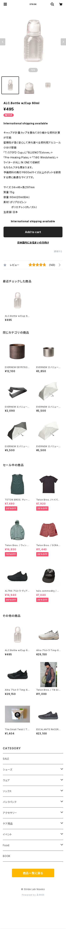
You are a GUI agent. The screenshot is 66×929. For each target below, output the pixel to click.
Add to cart (33, 232)
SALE (6, 758)
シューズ (7, 769)
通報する (58, 251)
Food (6, 845)
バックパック (10, 801)
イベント (7, 834)
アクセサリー (10, 812)
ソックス (7, 791)
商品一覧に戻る (33, 873)
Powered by (33, 895)
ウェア (6, 780)
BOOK (6, 856)
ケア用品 (8, 823)
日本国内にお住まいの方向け (33, 242)
